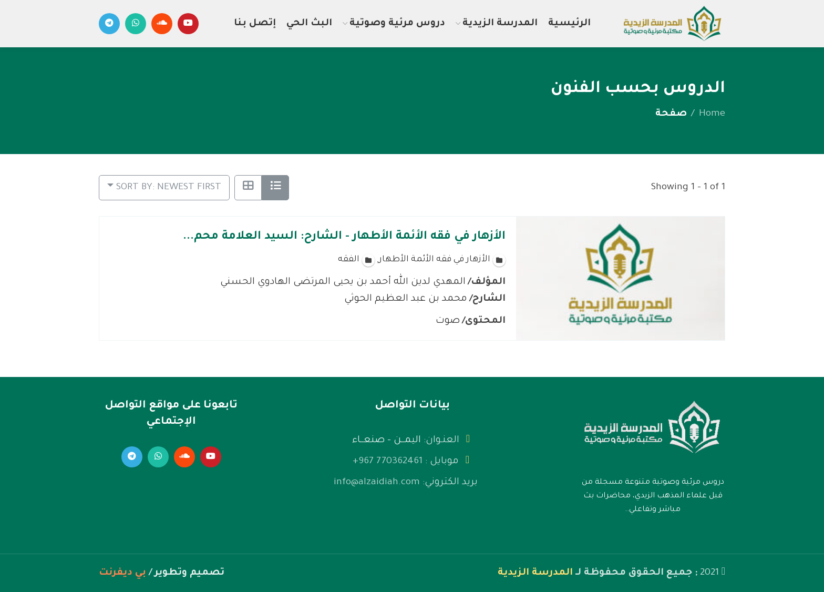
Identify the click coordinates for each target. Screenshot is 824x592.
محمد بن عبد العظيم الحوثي (405, 298)
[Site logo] (672, 24)
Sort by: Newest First (168, 187)
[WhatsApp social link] (135, 23)
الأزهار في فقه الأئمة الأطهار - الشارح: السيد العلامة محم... (344, 237)
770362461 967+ (388, 461)
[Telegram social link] (109, 23)
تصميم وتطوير (189, 573)
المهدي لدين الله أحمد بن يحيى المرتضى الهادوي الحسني (343, 282)
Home (712, 114)
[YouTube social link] (188, 23)
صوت (448, 320)
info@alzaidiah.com (377, 482)
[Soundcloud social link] (161, 23)
